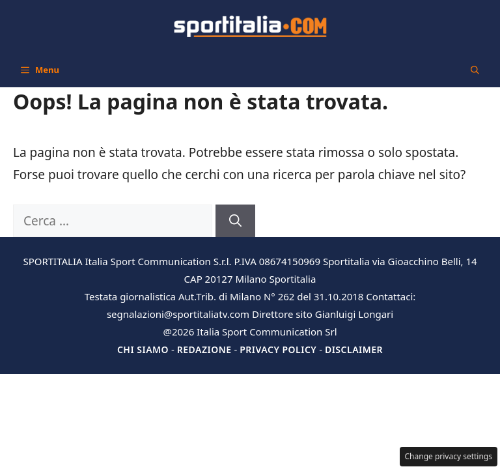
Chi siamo (143, 349)
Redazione (204, 349)
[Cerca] (235, 221)
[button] (475, 69)
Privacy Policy (278, 349)
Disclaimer (354, 349)
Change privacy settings (449, 456)
